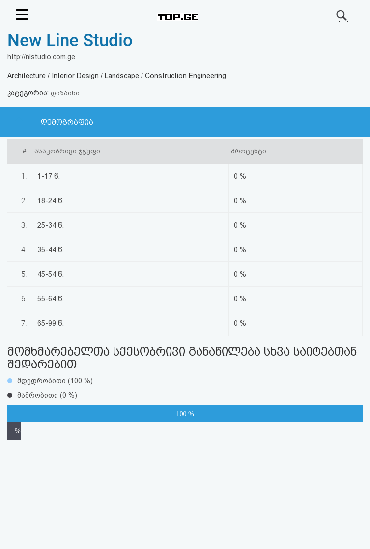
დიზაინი (65, 93)
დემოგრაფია (67, 122)
